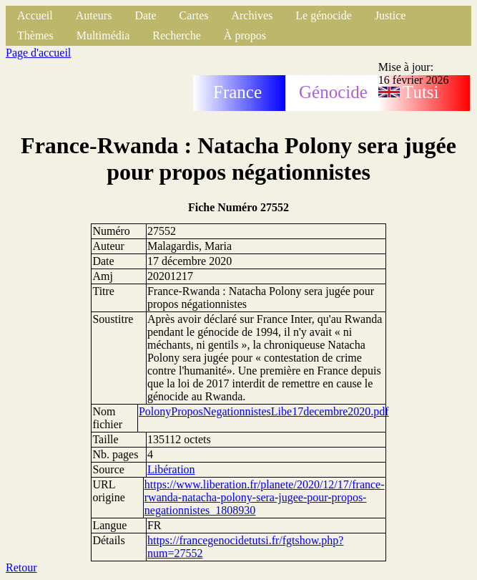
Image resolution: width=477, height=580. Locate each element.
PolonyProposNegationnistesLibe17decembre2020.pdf (264, 411)
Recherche (176, 35)
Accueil (35, 15)
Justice (390, 15)
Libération (171, 469)
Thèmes (35, 35)
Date (145, 15)
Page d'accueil (38, 53)
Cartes (194, 15)
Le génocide (323, 15)
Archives (251, 15)
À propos (245, 35)
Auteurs (94, 15)
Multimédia (103, 35)
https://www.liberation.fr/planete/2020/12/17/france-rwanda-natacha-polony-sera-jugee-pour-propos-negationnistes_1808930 (264, 497)
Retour (21, 567)
